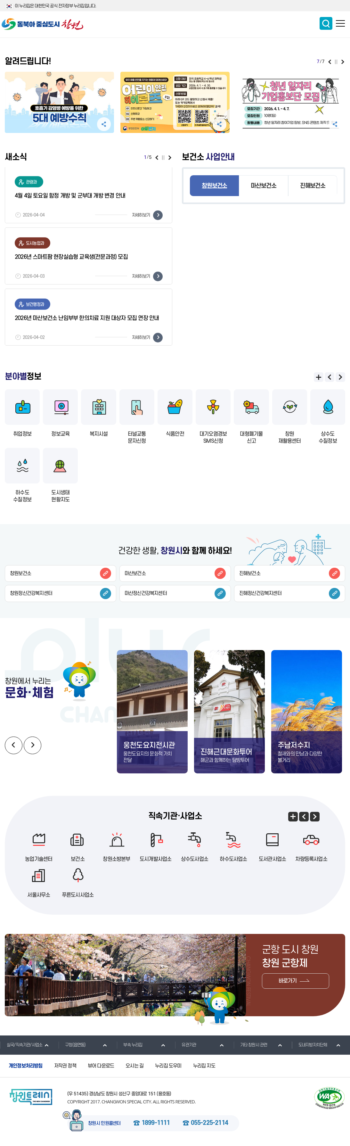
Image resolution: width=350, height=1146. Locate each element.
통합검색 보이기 (326, 23)
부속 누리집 (129, 1044)
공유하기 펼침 (104, 124)
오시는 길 (134, 1066)
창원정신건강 (60, 593)
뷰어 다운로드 (101, 1066)
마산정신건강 (175, 593)
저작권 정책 (65, 1066)
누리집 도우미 (168, 1066)
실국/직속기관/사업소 (21, 1044)
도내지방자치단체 (309, 1044)
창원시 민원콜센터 (104, 1123)
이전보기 (330, 62)
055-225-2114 (209, 1123)
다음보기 (343, 62)
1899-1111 (156, 1123)
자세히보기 (147, 216)
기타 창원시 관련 (250, 1044)
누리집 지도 (204, 1066)
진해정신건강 (289, 593)
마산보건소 (263, 186)
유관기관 (185, 1044)
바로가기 (288, 981)
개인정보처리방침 (26, 1066)
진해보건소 (312, 186)
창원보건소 (214, 186)
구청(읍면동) (71, 1044)
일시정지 (336, 62)
